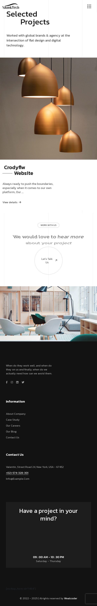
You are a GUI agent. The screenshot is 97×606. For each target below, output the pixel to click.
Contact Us (12, 437)
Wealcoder (70, 598)
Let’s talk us (46, 248)
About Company (16, 414)
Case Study (13, 420)
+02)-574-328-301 (17, 473)
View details (11, 208)
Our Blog (11, 431)
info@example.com (17, 479)
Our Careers (13, 426)
